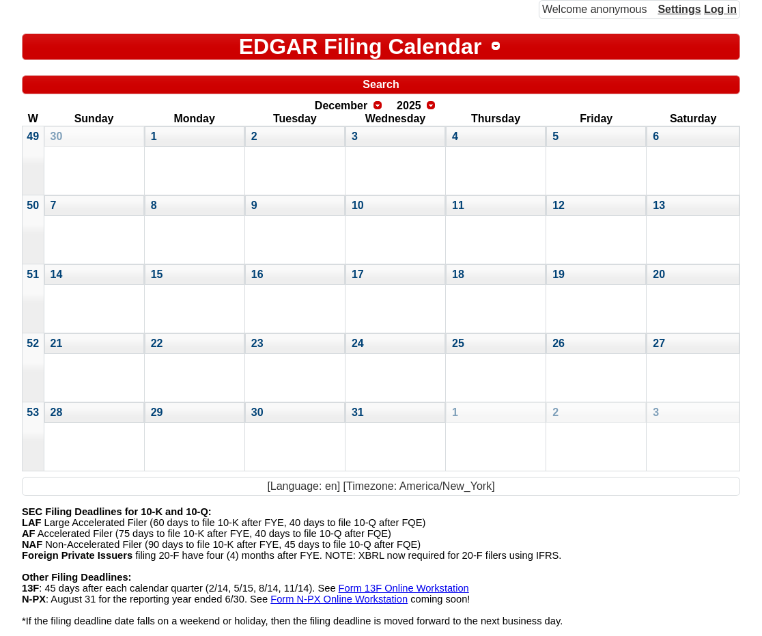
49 (33, 136)
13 (659, 205)
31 (358, 412)
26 (558, 343)
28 (57, 412)
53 (33, 412)
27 (659, 343)
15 (157, 274)
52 (33, 343)
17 (358, 274)
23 (257, 343)
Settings (679, 9)
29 (157, 412)
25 (458, 343)
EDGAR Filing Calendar (360, 46)
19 (558, 274)
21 (57, 343)
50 (33, 205)
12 (558, 205)
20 (659, 274)
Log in (720, 9)
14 (57, 274)
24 (358, 343)
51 (33, 274)
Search (381, 84)
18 (458, 274)
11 (458, 205)
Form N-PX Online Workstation (339, 599)
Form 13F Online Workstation (404, 588)
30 (57, 136)
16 (257, 274)
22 (157, 343)
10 (358, 205)
